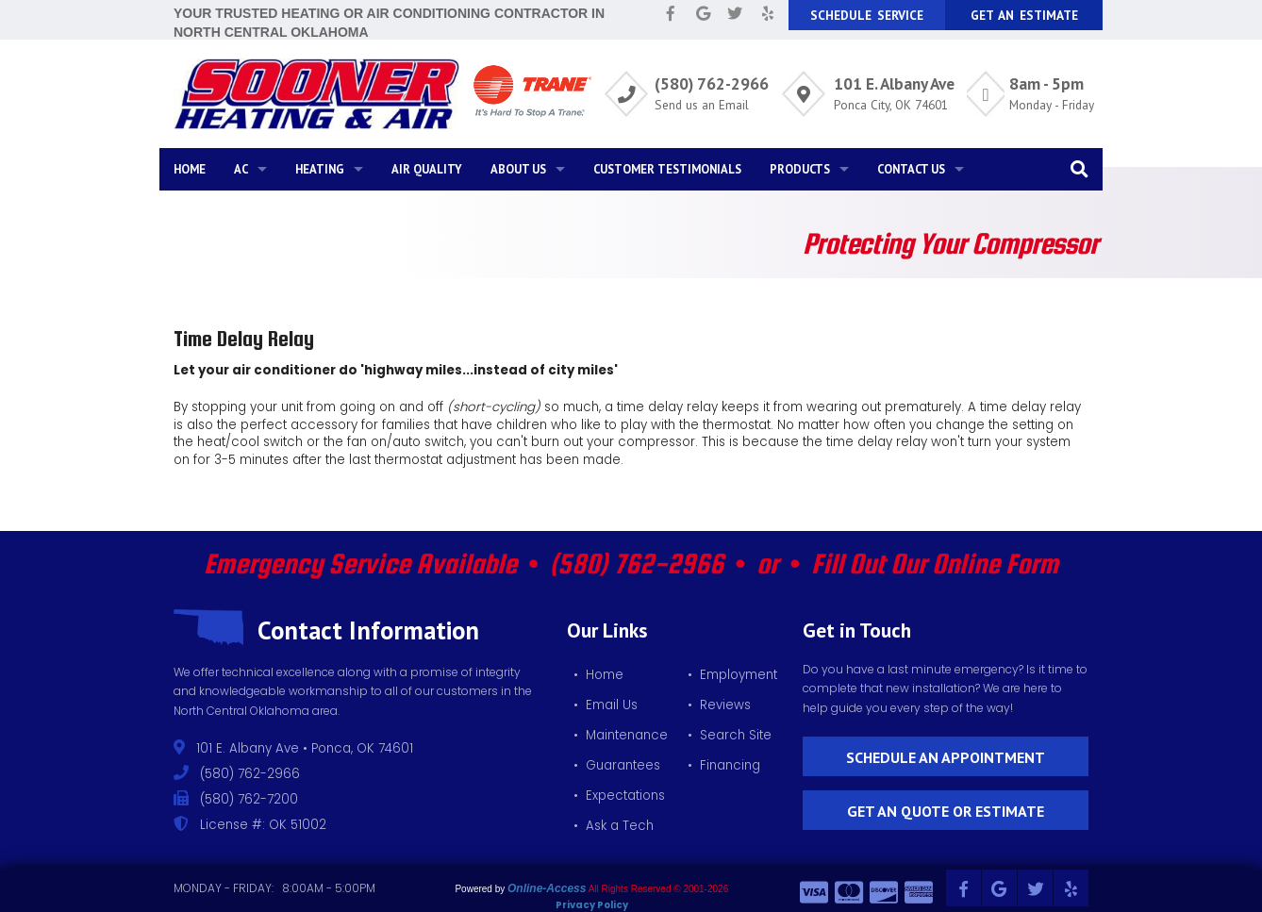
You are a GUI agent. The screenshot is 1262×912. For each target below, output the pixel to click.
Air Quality (426, 168)
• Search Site (730, 735)
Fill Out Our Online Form (934, 563)
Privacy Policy (592, 905)
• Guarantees (616, 765)
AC (241, 168)
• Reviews (719, 705)
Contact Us (911, 168)
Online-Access (546, 888)
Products (800, 168)
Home (190, 168)
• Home (598, 675)
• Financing (724, 765)
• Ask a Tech (613, 826)
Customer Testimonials (667, 168)
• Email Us (605, 705)
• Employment (732, 675)
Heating (319, 168)
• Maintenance (620, 735)
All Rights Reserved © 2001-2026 (659, 889)
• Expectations (619, 795)
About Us (518, 168)
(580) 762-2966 (712, 83)
